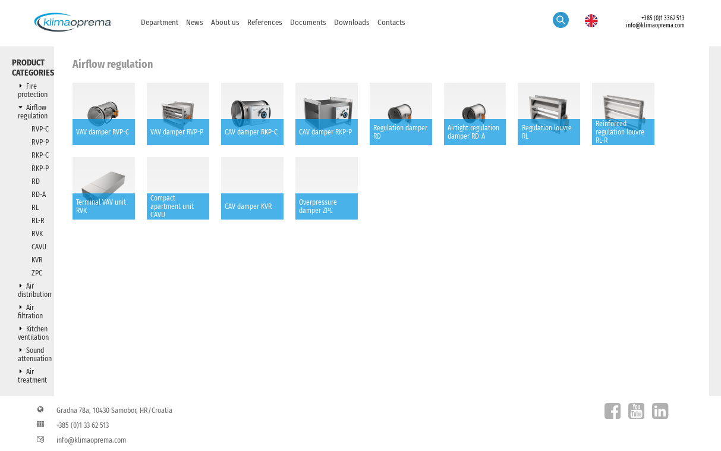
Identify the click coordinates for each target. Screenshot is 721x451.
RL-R (38, 221)
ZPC (37, 273)
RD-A (39, 194)
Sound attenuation (35, 354)
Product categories (33, 68)
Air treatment (32, 376)
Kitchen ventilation (33, 333)
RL (35, 207)
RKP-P (40, 168)
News (194, 22)
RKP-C (40, 155)
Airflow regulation (33, 112)
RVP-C (40, 129)
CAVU (39, 247)
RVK (37, 234)
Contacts (391, 22)
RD (36, 181)
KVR (37, 260)
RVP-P (40, 142)
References (264, 22)
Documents (308, 22)
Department (159, 22)
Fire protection (33, 90)
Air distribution (34, 290)
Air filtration (30, 311)
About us (225, 22)
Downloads (352, 22)
